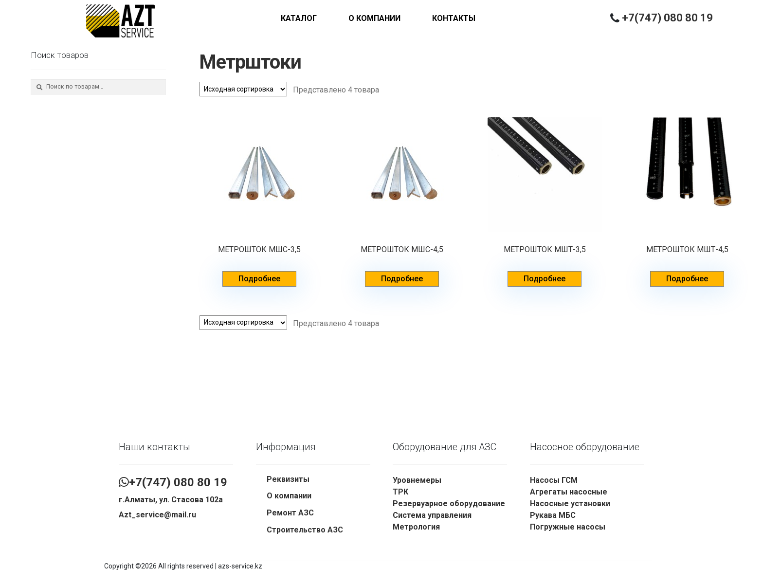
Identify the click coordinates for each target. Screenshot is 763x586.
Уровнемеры (417, 480)
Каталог (299, 18)
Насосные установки (570, 503)
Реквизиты (288, 479)
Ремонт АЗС (290, 512)
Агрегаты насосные (568, 491)
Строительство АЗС (305, 529)
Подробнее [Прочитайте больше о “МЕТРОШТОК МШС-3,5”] (259, 278)
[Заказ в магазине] (243, 89)
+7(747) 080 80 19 (667, 18)
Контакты (453, 18)
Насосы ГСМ (554, 480)
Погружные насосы (567, 526)
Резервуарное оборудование (449, 503)
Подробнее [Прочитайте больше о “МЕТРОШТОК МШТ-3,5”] (544, 278)
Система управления (432, 515)
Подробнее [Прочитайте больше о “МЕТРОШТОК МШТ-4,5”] (687, 278)
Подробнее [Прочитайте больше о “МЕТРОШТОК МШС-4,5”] (402, 278)
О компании (374, 18)
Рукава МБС (553, 515)
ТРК (400, 491)
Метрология (416, 526)
